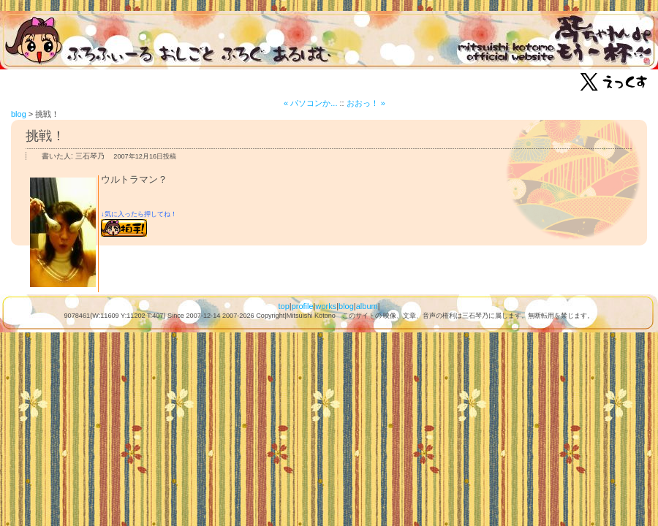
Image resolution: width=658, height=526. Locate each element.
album (367, 306)
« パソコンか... (310, 103)
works (325, 306)
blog (18, 114)
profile (303, 306)
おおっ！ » (366, 103)
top (283, 306)
